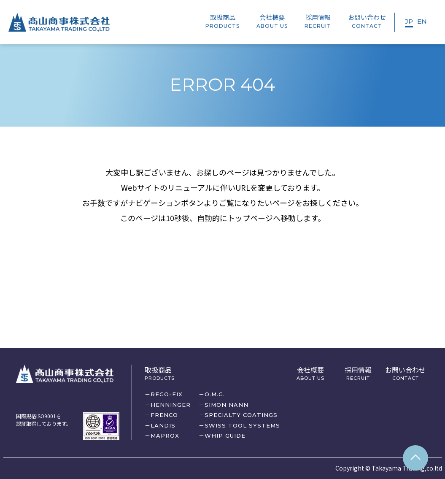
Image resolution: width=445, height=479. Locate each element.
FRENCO (164, 414)
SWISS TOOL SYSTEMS (242, 425)
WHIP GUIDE (225, 435)
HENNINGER (171, 404)
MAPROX (165, 435)
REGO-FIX (167, 394)
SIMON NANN (226, 404)
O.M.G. (215, 394)
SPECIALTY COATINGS (241, 414)
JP (409, 21)
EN (422, 21)
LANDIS (163, 425)
